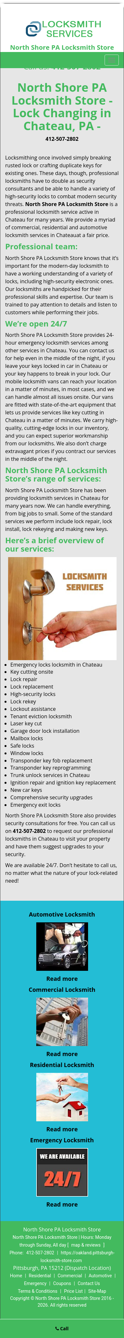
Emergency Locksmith (62, 1140)
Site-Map (97, 1291)
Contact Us (89, 1283)
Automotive (100, 1275)
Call (62, 1328)
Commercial (70, 1275)
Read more (62, 978)
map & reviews (86, 1245)
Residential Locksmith (62, 1065)
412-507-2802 (62, 138)
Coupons (62, 1283)
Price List (73, 1291)
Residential (40, 1275)
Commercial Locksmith (61, 989)
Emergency (35, 1283)
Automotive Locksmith (62, 914)
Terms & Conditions (37, 1291)
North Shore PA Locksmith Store (66, 204)
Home (16, 1275)
